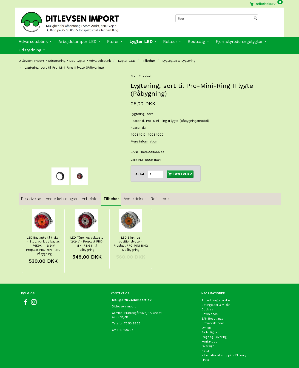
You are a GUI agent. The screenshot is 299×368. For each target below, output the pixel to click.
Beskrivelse (31, 198)
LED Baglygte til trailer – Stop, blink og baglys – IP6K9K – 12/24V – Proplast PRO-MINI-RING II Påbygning (43, 246)
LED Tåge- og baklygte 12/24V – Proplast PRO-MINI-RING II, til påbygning (87, 244)
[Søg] (255, 18)
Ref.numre (160, 198)
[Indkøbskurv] (266, 4)
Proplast (145, 76)
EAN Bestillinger (213, 318)
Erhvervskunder (213, 323)
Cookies (207, 309)
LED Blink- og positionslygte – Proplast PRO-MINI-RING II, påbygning (131, 244)
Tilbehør (111, 198)
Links (205, 360)
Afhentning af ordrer (216, 300)
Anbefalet (90, 198)
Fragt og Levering (214, 337)
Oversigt (208, 346)
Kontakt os (209, 341)
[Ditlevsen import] (82, 20)
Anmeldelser (135, 198)
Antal (140, 174)
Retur (205, 350)
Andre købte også (61, 198)
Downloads (210, 314)
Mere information (144, 141)
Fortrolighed (210, 332)
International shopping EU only (224, 355)
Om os (206, 327)
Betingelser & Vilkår (216, 305)
